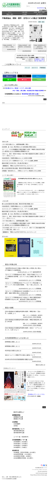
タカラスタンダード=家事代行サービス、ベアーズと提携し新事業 (20, 161)
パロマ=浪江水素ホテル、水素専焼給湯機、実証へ (15, 144)
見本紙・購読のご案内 (39, 12)
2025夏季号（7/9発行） (21, 447)
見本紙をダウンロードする (36, 394)
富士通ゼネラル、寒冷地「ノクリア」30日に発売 (18, 88)
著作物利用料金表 (19, 430)
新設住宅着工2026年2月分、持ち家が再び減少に (15, 163)
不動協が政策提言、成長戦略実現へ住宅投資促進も (24, 47)
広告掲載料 (17, 424)
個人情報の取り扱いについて (41, 467)
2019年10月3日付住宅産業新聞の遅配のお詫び (19, 359)
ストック (27, 67)
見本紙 (16, 425)
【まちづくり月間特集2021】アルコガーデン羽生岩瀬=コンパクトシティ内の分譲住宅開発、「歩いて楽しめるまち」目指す (23, 284)
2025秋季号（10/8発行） (21, 445)
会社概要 (24, 14)
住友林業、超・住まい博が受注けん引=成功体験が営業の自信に (19, 147)
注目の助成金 (37, 317)
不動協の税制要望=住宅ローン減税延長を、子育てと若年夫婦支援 (39, 47)
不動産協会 (42, 67)
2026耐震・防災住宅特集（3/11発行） (25, 452)
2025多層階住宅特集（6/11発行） (24, 458)
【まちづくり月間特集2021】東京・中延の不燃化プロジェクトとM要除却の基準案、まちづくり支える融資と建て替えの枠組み (23, 276)
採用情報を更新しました (12, 342)
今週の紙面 (24, 12)
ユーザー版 (31, 272)
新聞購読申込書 (18, 417)
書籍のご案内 (10, 14)
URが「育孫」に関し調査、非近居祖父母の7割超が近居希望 (28, 90)
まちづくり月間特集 (35, 280)
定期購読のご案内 (39, 59)
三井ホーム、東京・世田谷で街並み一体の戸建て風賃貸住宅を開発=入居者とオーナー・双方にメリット (23, 155)
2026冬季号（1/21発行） (21, 443)
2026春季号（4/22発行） (21, 441)
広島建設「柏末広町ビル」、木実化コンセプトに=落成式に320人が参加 (21, 171)
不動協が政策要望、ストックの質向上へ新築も (9, 46)
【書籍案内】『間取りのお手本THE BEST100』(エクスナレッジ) (19, 166)
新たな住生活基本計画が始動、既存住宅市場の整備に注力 (17, 168)
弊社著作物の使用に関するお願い (30, 94)
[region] (24, 115)
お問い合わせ (39, 14)
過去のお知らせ (40, 365)
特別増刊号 (37, 272)
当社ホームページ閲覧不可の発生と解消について (20, 355)
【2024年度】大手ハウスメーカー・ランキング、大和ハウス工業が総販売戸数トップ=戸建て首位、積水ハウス (23, 228)
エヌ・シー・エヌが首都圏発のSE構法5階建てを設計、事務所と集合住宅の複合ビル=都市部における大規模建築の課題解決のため (23, 150)
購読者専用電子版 (41, 7)
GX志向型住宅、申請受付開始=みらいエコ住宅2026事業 (17, 158)
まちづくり (35, 67)
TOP (45, 99)
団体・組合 (41, 21)
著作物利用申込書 (19, 432)
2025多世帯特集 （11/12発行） (23, 454)
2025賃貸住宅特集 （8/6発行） (23, 456)
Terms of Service (41, 474)
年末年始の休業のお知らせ (13, 350)
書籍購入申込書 (18, 419)
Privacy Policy (33, 474)
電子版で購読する (39, 60)
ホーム (9, 12)
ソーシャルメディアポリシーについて (39, 469)
